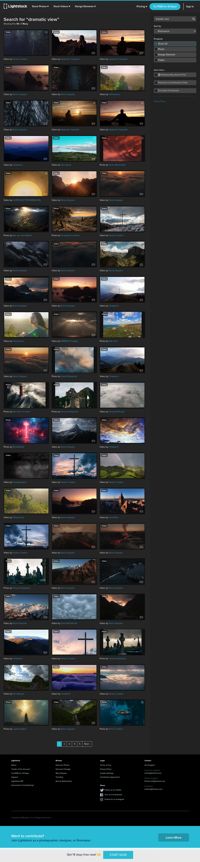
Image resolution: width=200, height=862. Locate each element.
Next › (87, 744)
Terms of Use (105, 765)
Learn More (173, 837)
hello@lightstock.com (153, 789)
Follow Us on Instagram (114, 799)
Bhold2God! (18, 447)
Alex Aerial (66, 165)
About (13, 765)
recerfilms (113, 517)
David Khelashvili (69, 376)
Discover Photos (63, 765)
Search (193, 19)
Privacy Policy (105, 769)
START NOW (118, 854)
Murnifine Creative (21, 411)
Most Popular (61, 773)
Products (158, 39)
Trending (59, 777)
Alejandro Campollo (70, 59)
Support (14, 777)
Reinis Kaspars (20, 94)
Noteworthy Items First (172, 74)
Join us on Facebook (113, 794)
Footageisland (19, 482)
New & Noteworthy (64, 781)
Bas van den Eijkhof (22, 235)
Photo (161, 49)
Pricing (142, 6)
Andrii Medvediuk (117, 165)
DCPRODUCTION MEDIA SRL (27, 200)
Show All (163, 43)
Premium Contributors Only (173, 82)
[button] (40, 6)
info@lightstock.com (153, 773)
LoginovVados (19, 729)
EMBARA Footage (69, 341)
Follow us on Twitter (112, 789)
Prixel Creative (116, 729)
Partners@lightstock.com (155, 781)
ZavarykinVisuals (117, 411)
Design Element (166, 54)
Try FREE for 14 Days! (165, 6)
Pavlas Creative (20, 59)
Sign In (190, 6)
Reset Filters (160, 101)
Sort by (157, 26)
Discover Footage (63, 769)
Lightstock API (17, 781)
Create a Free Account (20, 769)
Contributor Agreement (110, 777)
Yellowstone (114, 94)
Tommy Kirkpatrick (69, 411)
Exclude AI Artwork (168, 90)
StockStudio (18, 693)
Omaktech (18, 165)
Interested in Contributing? (22, 785)
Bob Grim (113, 341)
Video (161, 60)
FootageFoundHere (70, 235)
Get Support (150, 765)
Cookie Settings (106, 773)
